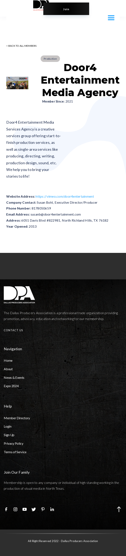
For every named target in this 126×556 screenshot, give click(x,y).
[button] (110, 17)
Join (66, 9)
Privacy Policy (13, 443)
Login (7, 426)
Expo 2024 (11, 386)
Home (8, 360)
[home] (38, 5)
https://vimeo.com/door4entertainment (65, 196)
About (8, 369)
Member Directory (17, 418)
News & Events (14, 377)
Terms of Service (15, 452)
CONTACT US (13, 330)
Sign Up (9, 435)
